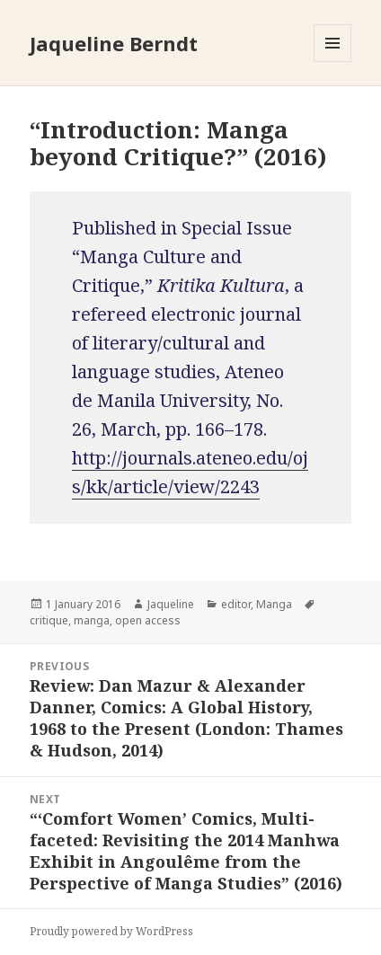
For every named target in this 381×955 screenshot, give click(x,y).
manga (92, 620)
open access (148, 620)
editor (236, 604)
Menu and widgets (333, 61)
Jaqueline (170, 604)
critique (49, 620)
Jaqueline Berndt (114, 43)
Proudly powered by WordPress (111, 931)
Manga (274, 604)
